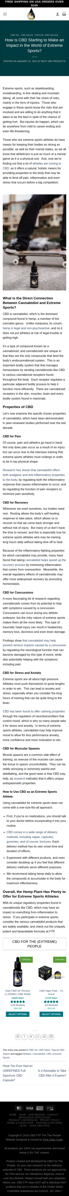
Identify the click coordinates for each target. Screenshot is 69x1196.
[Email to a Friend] (38, 1037)
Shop (22, 1114)
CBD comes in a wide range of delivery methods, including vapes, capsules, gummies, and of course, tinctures (32, 837)
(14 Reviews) (51, 1005)
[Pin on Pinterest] (44, 1037)
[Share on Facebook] (25, 1037)
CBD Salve (27, 35)
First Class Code (53, 1139)
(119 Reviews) (17, 1005)
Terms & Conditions (20, 1123)
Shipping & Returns (49, 1123)
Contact (53, 1114)
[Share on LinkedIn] (51, 1037)
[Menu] (5, 14)
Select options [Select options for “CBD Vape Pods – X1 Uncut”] (51, 1014)
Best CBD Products (53, 61)
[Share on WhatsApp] (18, 1037)
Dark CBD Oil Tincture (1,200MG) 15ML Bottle (18, 992)
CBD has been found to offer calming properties (34, 711)
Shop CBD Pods (39, 1125)
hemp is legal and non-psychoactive (26, 328)
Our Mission (36, 1114)
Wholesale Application (34, 1117)
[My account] (57, 14)
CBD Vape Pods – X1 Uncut (51, 992)
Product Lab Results (23, 1120)
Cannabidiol (39, 1053)
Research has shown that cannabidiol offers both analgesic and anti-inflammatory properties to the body (34, 475)
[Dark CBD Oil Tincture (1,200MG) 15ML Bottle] (18, 972)
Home (12, 1114)
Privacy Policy (50, 1120)
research (19, 778)
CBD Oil (15, 35)
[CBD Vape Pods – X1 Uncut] (51, 972)
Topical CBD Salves (47, 35)
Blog (23, 1125)
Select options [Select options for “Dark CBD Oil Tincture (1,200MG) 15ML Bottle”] (18, 1014)
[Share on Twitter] (31, 1037)
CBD (48, 1053)
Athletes (27, 1053)
